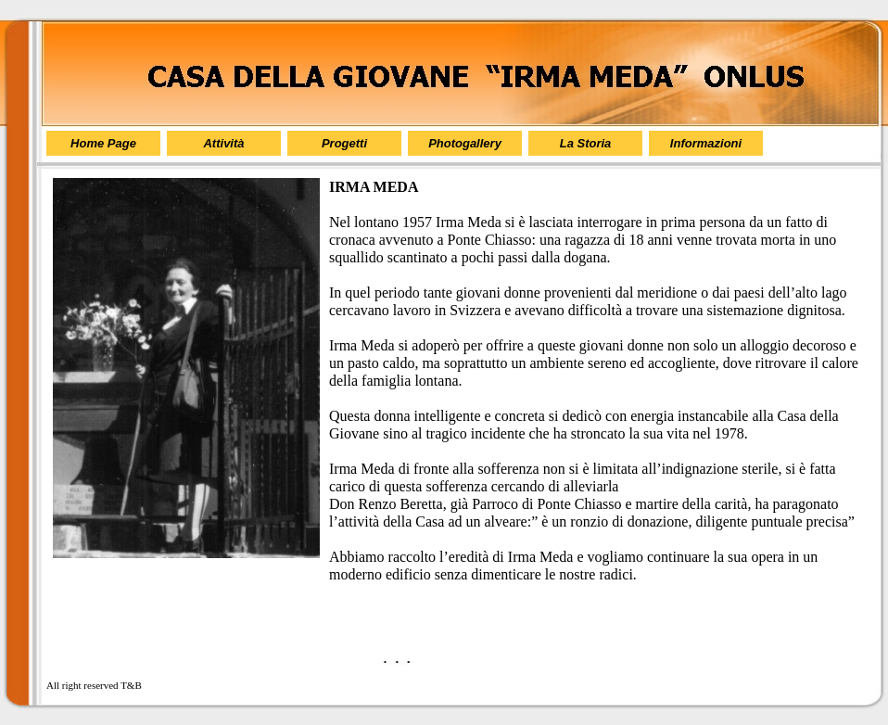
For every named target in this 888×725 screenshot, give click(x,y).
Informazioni (706, 143)
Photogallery (464, 143)
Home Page (103, 143)
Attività (223, 143)
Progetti (344, 143)
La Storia (586, 143)
